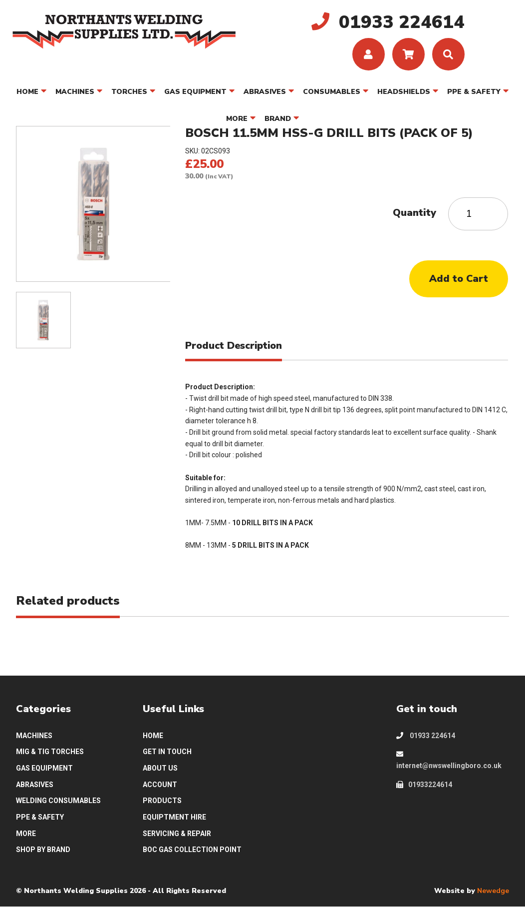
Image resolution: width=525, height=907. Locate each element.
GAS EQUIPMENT (195, 91)
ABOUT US (160, 768)
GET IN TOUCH (167, 752)
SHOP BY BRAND (43, 850)
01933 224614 (425, 736)
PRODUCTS (162, 801)
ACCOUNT (160, 785)
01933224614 (424, 785)
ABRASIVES (265, 91)
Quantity (414, 212)
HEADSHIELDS (403, 91)
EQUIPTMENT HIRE (174, 817)
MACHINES (74, 91)
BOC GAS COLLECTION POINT (192, 850)
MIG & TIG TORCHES (50, 752)
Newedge (493, 891)
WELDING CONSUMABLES (58, 801)
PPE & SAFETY (474, 91)
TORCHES (129, 91)
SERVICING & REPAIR (177, 834)
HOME (27, 91)
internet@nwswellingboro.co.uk (449, 760)
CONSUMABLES (331, 91)
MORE (237, 118)
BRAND (277, 118)
